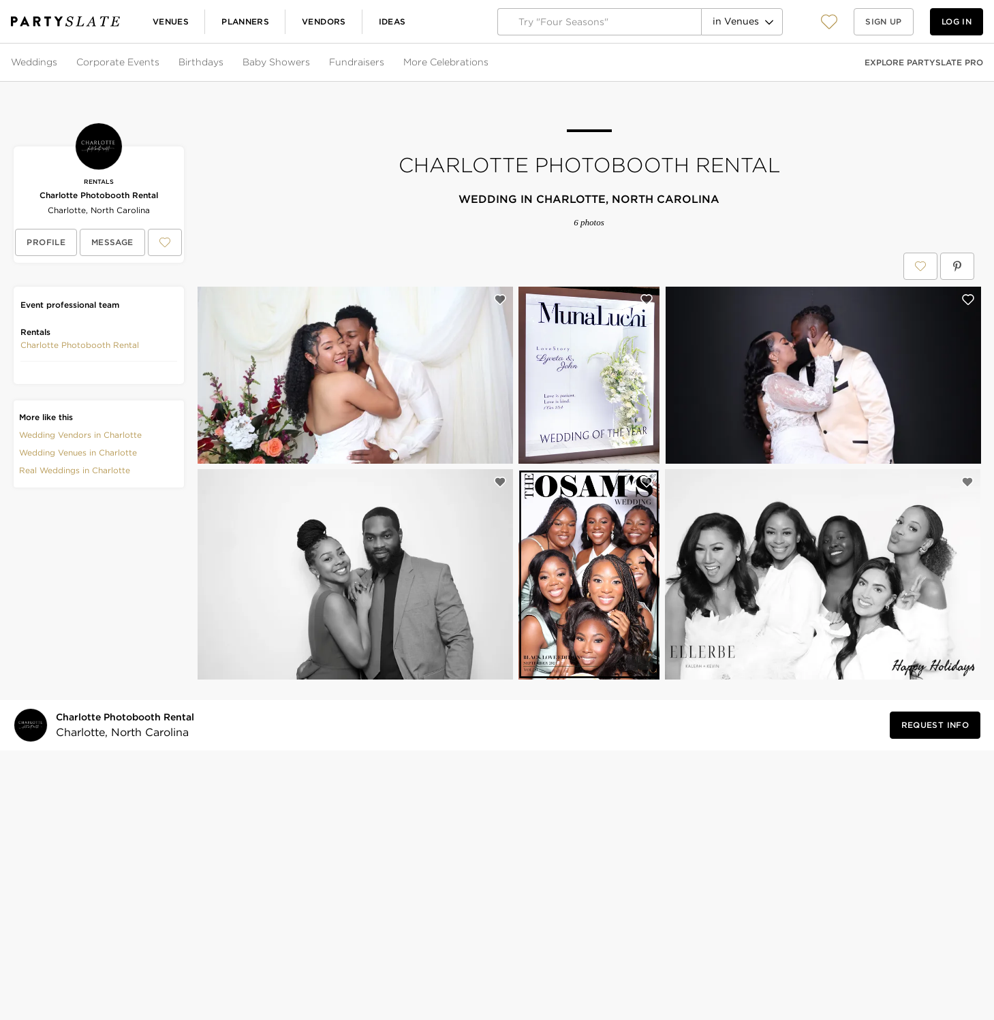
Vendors (324, 21)
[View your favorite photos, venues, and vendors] (829, 22)
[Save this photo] (500, 299)
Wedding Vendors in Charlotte (80, 435)
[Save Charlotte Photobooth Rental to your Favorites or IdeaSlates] (165, 242)
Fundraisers (356, 62)
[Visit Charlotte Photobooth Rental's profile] (128, 725)
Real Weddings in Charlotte (74, 470)
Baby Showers (276, 62)
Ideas (392, 21)
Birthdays (200, 62)
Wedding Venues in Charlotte (78, 452)
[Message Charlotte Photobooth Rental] (112, 242)
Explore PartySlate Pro (924, 62)
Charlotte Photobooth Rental (99, 195)
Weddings (34, 62)
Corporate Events (117, 62)
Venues (171, 21)
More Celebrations (445, 62)
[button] (829, 21)
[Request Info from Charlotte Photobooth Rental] (935, 725)
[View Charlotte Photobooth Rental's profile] (46, 242)
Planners (245, 21)
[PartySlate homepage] (65, 21)
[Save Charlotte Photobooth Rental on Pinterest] (957, 266)
